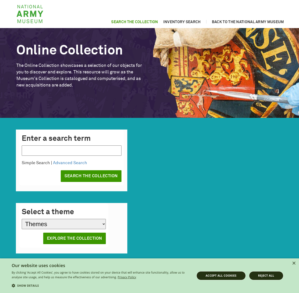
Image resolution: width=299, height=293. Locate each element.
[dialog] (149, 275)
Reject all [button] (266, 276)
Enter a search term (56, 139)
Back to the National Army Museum (248, 22)
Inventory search (182, 22)
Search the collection (134, 22)
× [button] (293, 263)
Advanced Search (70, 163)
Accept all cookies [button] (221, 276)
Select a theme (48, 212)
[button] (100, 285)
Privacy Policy (127, 277)
